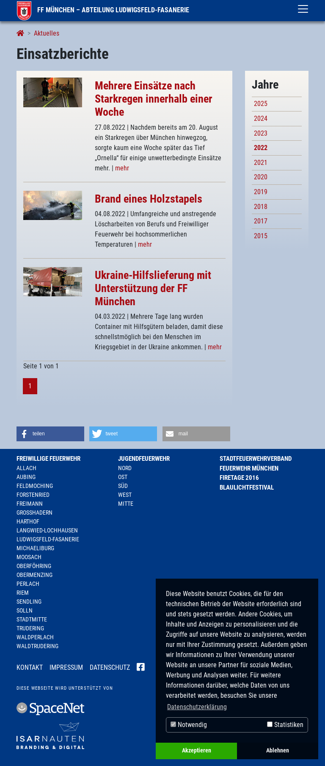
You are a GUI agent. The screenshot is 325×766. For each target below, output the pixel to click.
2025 (260, 104)
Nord (125, 468)
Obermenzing (34, 574)
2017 (260, 221)
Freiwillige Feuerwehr (48, 458)
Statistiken (285, 725)
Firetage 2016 (239, 478)
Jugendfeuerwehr (144, 458)
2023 (260, 133)
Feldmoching (35, 485)
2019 (260, 192)
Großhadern (34, 512)
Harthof (28, 521)
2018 (260, 207)
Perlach (28, 583)
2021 (260, 163)
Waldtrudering (37, 646)
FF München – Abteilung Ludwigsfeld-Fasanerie (103, 10)
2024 (260, 118)
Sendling (29, 601)
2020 (260, 177)
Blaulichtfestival (247, 487)
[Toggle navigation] (303, 8)
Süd (123, 485)
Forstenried (33, 494)
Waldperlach (35, 637)
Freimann (30, 503)
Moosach (29, 557)
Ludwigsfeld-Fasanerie (48, 539)
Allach (26, 468)
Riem (23, 592)
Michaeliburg (35, 548)
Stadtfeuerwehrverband (256, 458)
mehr (122, 168)
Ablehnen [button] (277, 750)
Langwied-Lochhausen (47, 530)
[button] (50, 433)
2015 (260, 236)
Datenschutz (110, 667)
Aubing (26, 477)
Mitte (125, 503)
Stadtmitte (32, 619)
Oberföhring (34, 566)
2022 (260, 148)
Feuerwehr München (249, 468)
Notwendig (189, 725)
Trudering (30, 628)
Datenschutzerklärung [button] (197, 707)
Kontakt (30, 667)
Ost (122, 477)
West (125, 494)
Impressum (66, 667)
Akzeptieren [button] (196, 750)
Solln (25, 610)
